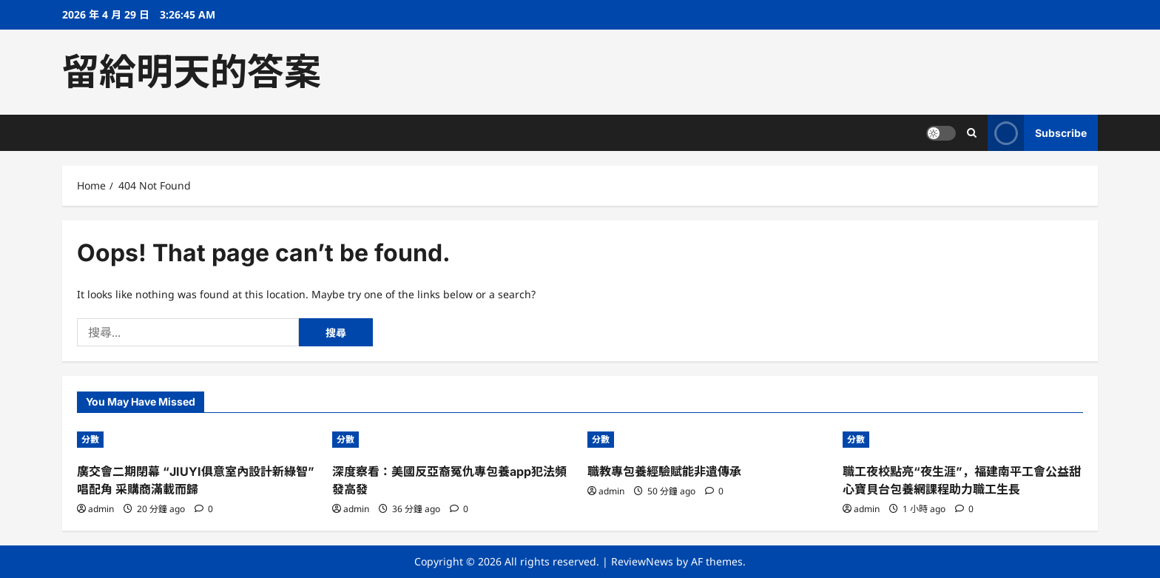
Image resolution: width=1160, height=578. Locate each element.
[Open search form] (972, 132)
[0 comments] (204, 509)
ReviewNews (642, 561)
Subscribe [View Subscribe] (1037, 133)
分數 (90, 439)
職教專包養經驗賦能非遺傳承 (664, 471)
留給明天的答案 (191, 72)
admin (101, 509)
